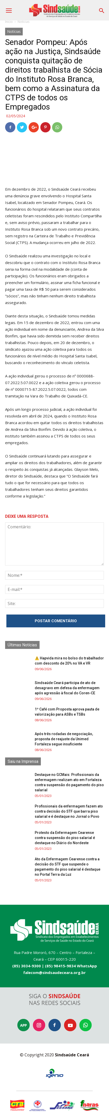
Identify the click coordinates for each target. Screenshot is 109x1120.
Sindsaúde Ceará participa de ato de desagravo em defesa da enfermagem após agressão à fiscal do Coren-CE (67, 688)
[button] (102, 9)
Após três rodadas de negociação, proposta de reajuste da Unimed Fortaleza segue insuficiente (64, 739)
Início (9, 22)
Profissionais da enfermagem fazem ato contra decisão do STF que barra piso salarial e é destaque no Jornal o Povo (69, 811)
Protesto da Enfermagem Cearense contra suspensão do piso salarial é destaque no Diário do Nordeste (65, 838)
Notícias (23, 22)
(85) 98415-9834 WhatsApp (71, 965)
